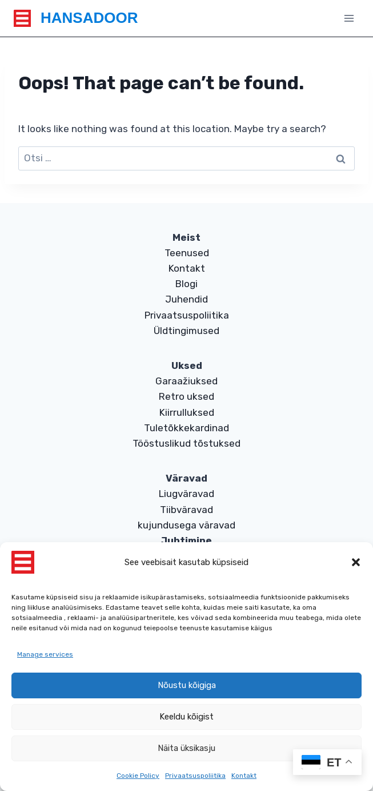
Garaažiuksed (186, 381)
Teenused (187, 253)
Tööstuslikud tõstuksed (186, 443)
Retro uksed (186, 396)
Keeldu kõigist (186, 716)
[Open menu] (348, 18)
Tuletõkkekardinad (186, 428)
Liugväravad (186, 493)
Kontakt (243, 776)
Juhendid (186, 299)
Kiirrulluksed (186, 412)
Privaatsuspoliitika (195, 776)
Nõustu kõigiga (187, 685)
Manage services (45, 654)
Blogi (186, 283)
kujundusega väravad (186, 525)
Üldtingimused (186, 330)
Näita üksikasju (186, 748)
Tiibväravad (186, 509)
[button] (356, 562)
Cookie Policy (138, 776)
